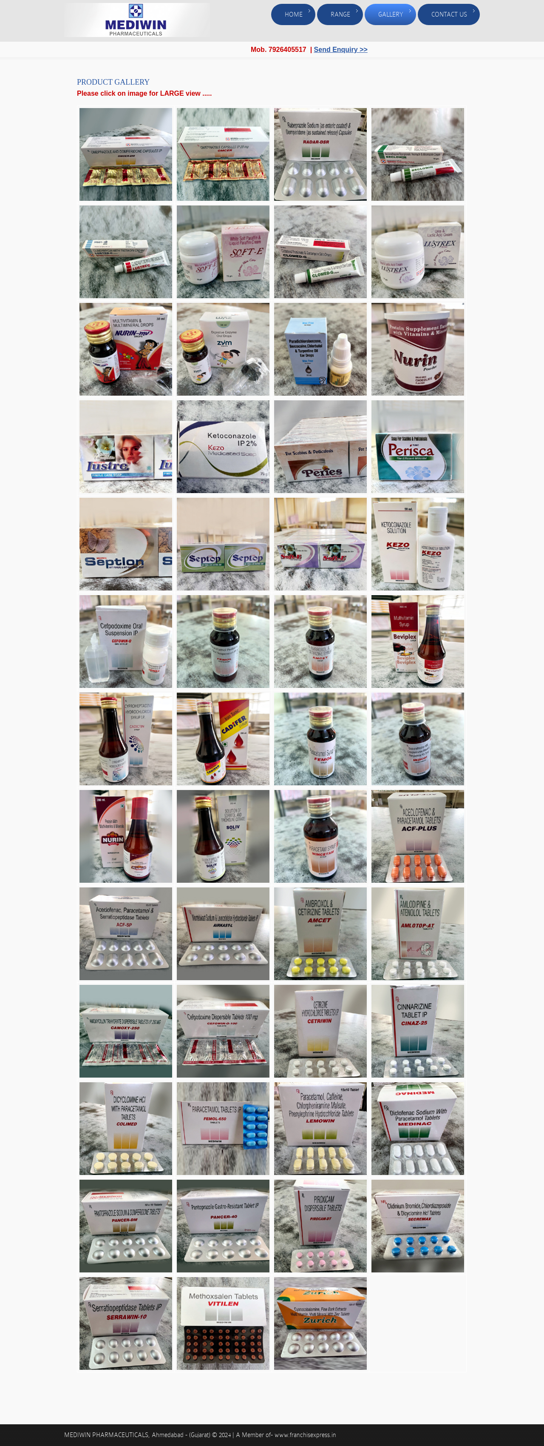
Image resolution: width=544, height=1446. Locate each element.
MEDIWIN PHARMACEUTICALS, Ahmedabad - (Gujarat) (138, 1435)
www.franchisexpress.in (305, 1435)
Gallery (390, 14)
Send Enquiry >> (341, 49)
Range (340, 14)
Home (294, 14)
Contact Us (449, 14)
